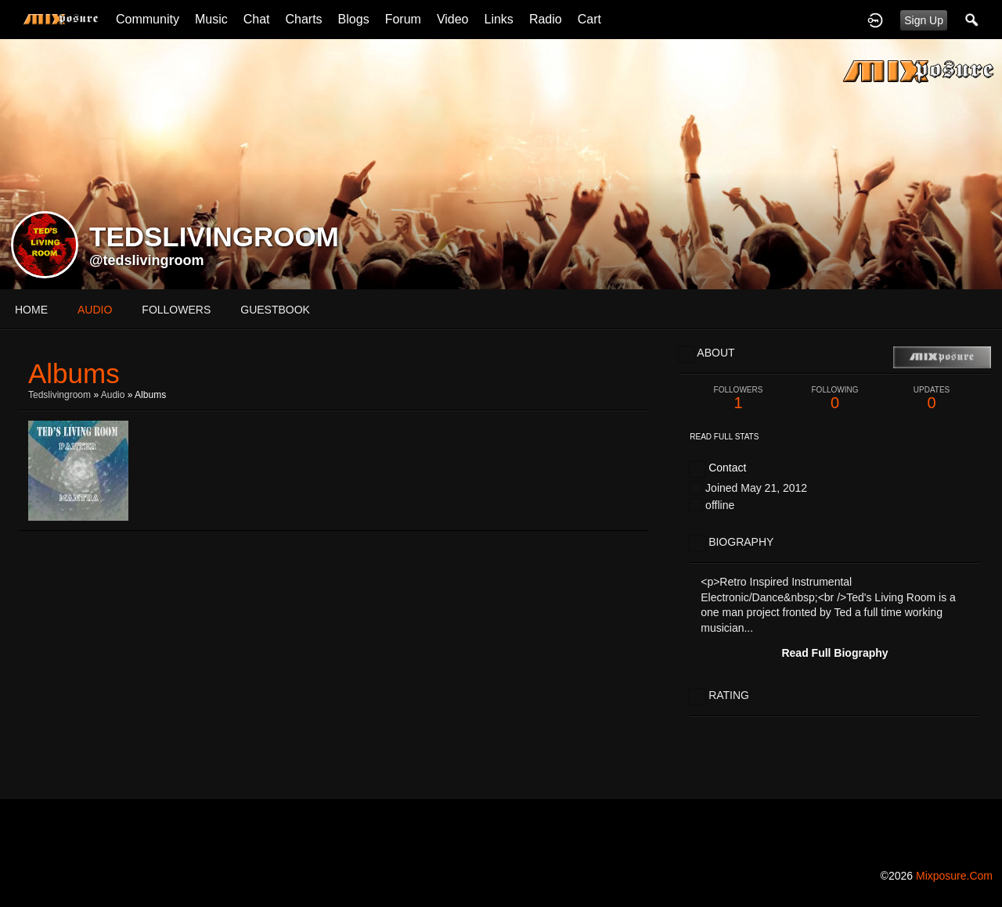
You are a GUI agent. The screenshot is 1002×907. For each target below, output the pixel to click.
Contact (727, 467)
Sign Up (923, 20)
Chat (256, 19)
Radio (545, 19)
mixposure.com (954, 875)
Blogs (353, 19)
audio (94, 309)
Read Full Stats (724, 436)
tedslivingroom (59, 394)
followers (176, 309)
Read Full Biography (834, 653)
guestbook (275, 309)
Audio (113, 394)
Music (211, 19)
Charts (303, 19)
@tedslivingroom (146, 260)
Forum (403, 19)
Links (499, 19)
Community (147, 19)
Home (31, 309)
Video (453, 19)
